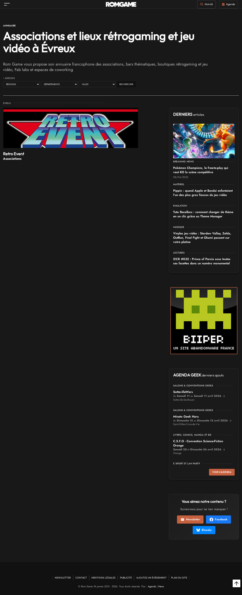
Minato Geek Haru (186, 416)
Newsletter (190, 519)
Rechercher (126, 84)
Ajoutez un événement (151, 577)
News (161, 586)
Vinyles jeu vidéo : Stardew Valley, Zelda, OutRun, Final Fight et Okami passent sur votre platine (202, 237)
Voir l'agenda (221, 472)
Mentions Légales (103, 577)
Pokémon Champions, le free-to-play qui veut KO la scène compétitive (200, 170)
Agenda (152, 586)
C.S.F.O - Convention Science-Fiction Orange (198, 443)
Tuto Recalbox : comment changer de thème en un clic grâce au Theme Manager (203, 214)
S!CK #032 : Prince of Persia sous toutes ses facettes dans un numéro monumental (201, 261)
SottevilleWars (183, 392)
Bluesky (204, 530)
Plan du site (179, 577)
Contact (81, 577)
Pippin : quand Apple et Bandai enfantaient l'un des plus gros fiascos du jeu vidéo (203, 192)
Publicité (126, 577)
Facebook (218, 519)
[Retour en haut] (236, 583)
